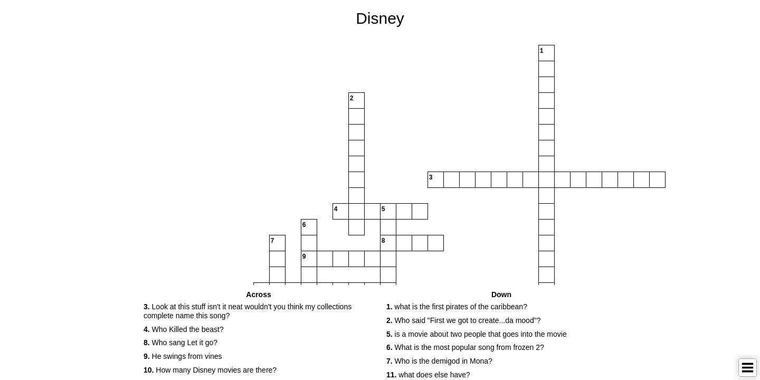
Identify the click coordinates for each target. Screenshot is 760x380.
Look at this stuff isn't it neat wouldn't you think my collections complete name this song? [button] (248, 311)
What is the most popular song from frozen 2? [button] (465, 347)
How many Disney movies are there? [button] (210, 370)
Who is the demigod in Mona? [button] (439, 361)
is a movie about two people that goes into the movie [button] (476, 334)
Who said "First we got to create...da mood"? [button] (463, 320)
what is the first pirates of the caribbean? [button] (456, 306)
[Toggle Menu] (747, 367)
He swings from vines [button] (183, 356)
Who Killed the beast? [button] (184, 329)
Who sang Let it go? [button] (180, 342)
